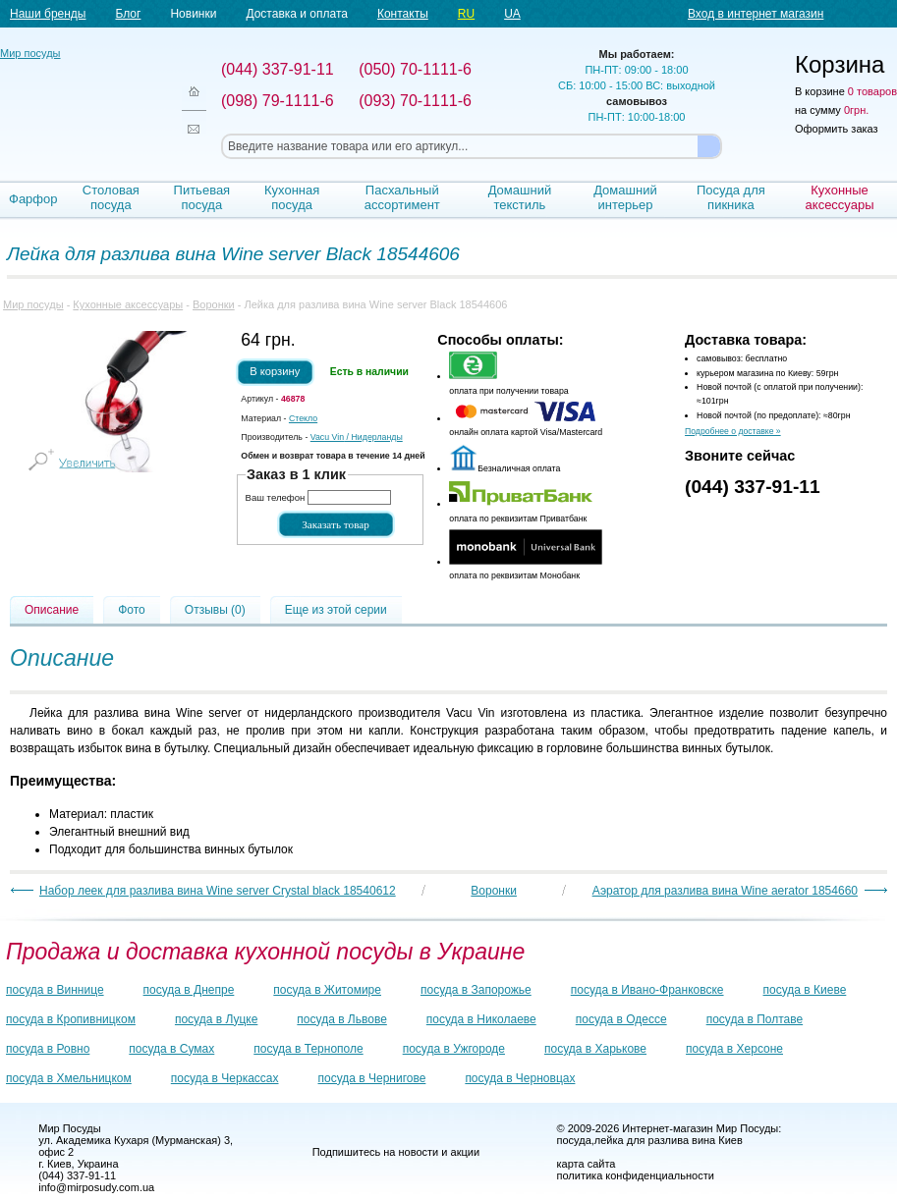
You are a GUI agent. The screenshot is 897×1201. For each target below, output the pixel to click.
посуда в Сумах (171, 1049)
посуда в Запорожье (476, 990)
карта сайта (586, 1164)
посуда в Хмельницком (69, 1078)
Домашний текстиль (519, 197)
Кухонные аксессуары (840, 197)
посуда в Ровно (47, 1049)
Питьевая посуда (202, 197)
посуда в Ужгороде (454, 1049)
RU (466, 14)
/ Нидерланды (356, 437)
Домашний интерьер (624, 197)
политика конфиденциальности (635, 1175)
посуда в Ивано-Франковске (647, 990)
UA (512, 14)
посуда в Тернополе (308, 1049)
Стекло (303, 418)
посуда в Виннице (55, 990)
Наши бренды (47, 14)
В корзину (275, 371)
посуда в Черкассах (225, 1078)
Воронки (214, 304)
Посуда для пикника (731, 197)
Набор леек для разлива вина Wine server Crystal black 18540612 (217, 891)
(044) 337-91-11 (752, 486)
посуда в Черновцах (520, 1078)
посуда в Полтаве (754, 1019)
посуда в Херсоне (734, 1049)
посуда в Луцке (216, 1019)
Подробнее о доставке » (733, 431)
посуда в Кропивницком (71, 1019)
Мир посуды (78, 98)
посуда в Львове (341, 1019)
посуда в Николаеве (481, 1019)
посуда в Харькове (595, 1049)
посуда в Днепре (189, 990)
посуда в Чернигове (372, 1078)
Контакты (402, 14)
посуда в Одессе (621, 1019)
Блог (127, 14)
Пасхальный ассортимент (402, 197)
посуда (574, 1140)
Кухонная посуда (291, 197)
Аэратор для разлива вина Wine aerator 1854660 (725, 891)
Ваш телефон (276, 497)
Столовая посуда (111, 197)
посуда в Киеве (805, 990)
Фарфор (33, 198)
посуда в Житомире (327, 990)
